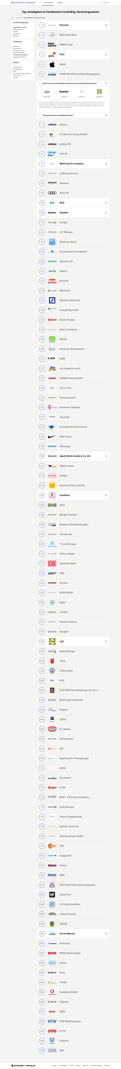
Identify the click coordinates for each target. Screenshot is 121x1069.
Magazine (59, 2)
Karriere (78, 1065)
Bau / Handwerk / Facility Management (22, 73)
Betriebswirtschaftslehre (18, 52)
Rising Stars (15, 35)
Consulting (15, 77)
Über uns (71, 1065)
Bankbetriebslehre (17, 48)
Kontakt (55, 1065)
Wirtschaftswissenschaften (19, 27)
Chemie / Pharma (17, 75)
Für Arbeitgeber (106, 2)
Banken (14, 71)
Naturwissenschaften (18, 29)
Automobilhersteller (17, 67)
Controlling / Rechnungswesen (20, 54)
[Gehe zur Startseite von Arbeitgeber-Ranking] (23, 2)
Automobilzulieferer (17, 69)
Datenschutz (85, 1065)
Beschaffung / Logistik (18, 50)
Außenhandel (16, 46)
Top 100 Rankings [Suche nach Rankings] (48, 2)
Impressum (107, 1065)
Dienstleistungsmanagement (19, 57)
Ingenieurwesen (16, 33)
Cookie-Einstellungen (96, 1065)
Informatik (15, 31)
